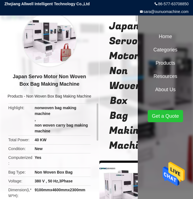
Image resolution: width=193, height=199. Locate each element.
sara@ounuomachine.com (166, 11)
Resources (165, 76)
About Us (165, 89)
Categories (165, 50)
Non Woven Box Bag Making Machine (58, 96)
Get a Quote (165, 116)
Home (165, 36)
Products (15, 96)
